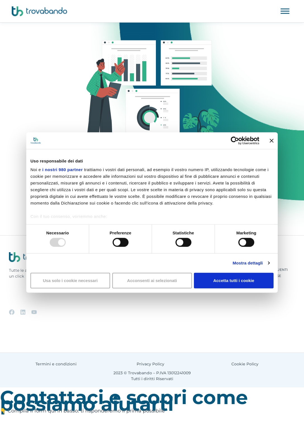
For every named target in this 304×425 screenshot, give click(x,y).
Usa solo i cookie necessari (70, 280)
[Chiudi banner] (272, 140)
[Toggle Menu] (285, 11)
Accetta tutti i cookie (233, 280)
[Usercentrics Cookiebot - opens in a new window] (234, 140)
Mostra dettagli (247, 263)
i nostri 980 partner (62, 169)
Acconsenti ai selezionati (152, 280)
